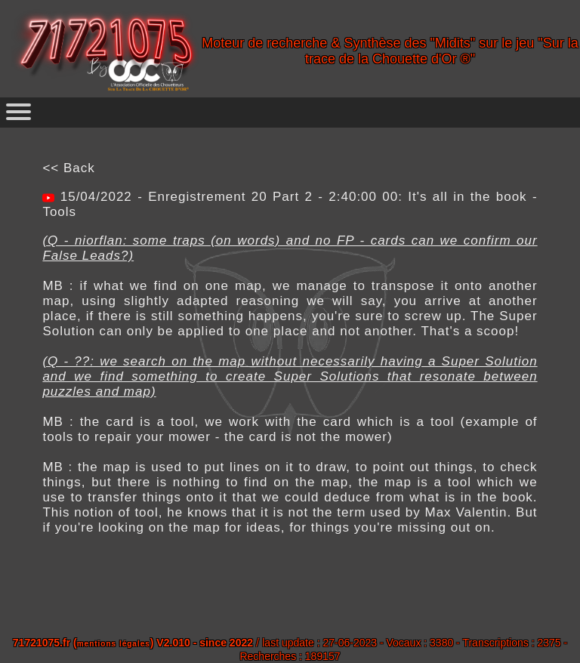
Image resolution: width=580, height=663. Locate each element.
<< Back (68, 168)
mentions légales (113, 644)
